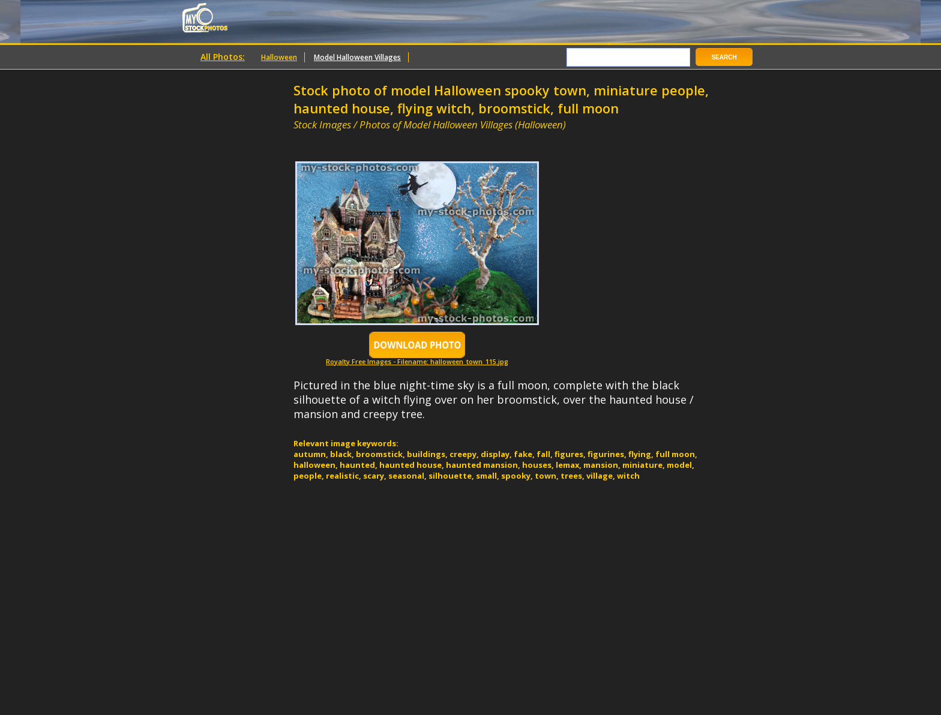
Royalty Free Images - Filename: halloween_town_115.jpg (417, 358)
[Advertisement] (433, 136)
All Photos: (222, 56)
